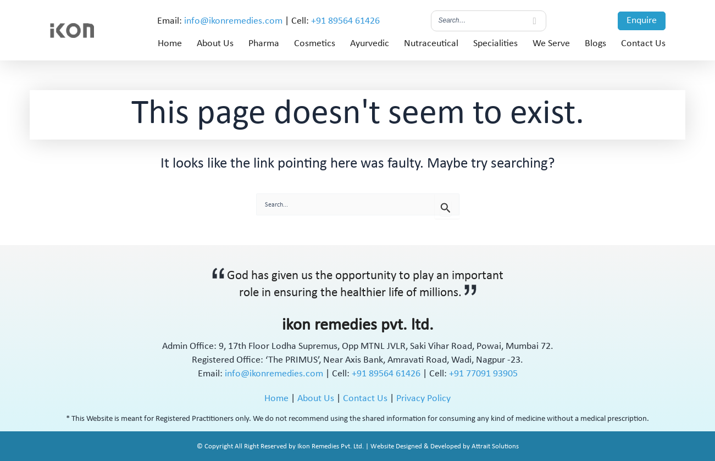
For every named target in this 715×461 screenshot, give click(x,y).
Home (170, 44)
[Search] (535, 21)
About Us (215, 44)
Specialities (495, 44)
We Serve (551, 44)
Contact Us (643, 44)
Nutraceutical (431, 44)
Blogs (595, 44)
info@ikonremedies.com (233, 21)
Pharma (263, 44)
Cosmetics (314, 44)
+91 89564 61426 (345, 21)
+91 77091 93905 (483, 374)
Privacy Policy (423, 398)
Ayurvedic (369, 44)
